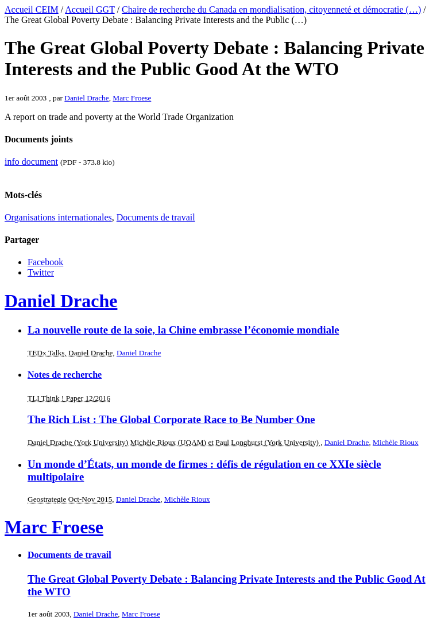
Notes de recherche (65, 374)
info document (31, 161)
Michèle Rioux (396, 442)
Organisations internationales (58, 217)
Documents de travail (156, 217)
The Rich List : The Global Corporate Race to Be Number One (171, 419)
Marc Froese (132, 98)
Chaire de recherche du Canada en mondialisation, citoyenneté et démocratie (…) (271, 9)
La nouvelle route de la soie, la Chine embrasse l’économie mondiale (183, 330)
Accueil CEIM (32, 9)
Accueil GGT (89, 9)
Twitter (41, 272)
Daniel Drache (86, 98)
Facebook (45, 262)
